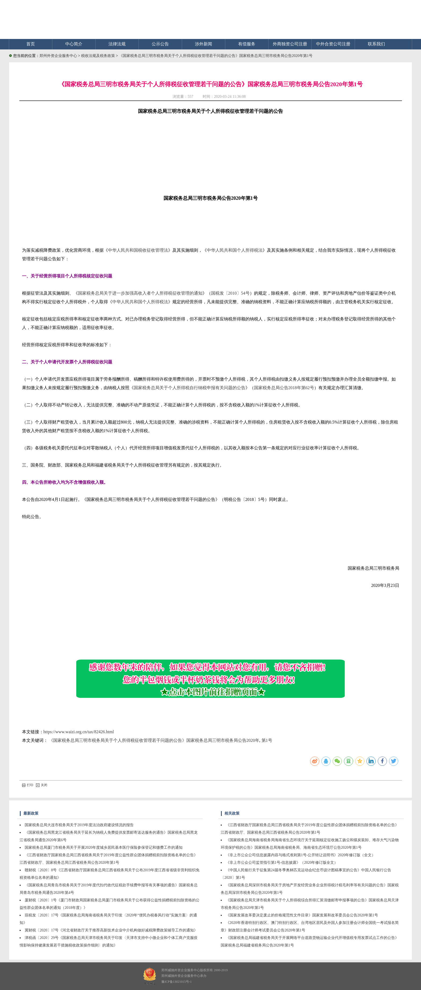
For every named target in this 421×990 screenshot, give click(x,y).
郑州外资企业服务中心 (58, 56)
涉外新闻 (203, 44)
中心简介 (73, 44)
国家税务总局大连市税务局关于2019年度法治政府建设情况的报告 (79, 825)
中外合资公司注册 (333, 44)
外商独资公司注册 (290, 44)
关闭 (41, 785)
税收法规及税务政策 (98, 56)
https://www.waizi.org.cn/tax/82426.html (78, 731)
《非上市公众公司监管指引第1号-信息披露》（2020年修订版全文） (282, 863)
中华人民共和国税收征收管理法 (138, 250)
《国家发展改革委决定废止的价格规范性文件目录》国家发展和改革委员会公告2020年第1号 (302, 915)
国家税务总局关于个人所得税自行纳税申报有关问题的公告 (189, 387)
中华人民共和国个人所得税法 (235, 250)
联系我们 (376, 44)
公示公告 (160, 44)
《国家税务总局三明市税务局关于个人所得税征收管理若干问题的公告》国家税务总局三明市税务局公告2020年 (154, 740)
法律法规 (117, 44)
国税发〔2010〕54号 (230, 293)
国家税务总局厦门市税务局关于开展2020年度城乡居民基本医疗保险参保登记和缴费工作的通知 (104, 848)
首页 (30, 44)
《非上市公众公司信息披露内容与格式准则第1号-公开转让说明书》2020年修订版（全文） (301, 855)
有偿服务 (246, 44)
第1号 (267, 740)
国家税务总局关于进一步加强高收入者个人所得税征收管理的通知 (140, 293)
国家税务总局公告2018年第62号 (284, 387)
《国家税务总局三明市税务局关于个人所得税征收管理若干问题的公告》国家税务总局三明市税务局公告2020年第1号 (216, 56)
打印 (27, 785)
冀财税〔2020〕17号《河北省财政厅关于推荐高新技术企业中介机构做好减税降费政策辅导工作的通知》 (111, 930)
